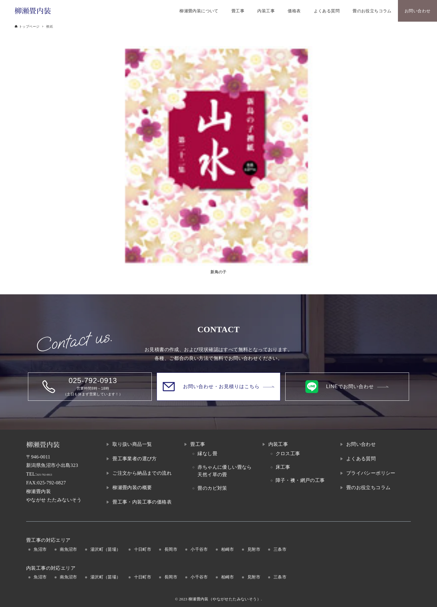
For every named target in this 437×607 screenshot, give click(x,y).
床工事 (283, 467)
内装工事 (278, 444)
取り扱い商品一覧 (132, 444)
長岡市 (170, 549)
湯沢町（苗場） (105, 549)
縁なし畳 (207, 453)
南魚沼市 (68, 549)
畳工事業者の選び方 (134, 458)
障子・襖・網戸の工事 (300, 480)
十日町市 (142, 549)
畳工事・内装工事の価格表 (142, 501)
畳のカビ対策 (212, 488)
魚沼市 (40, 549)
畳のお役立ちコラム (368, 487)
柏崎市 (227, 549)
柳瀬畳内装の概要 (132, 487)
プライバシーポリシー (371, 473)
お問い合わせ (361, 444)
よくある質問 (361, 458)
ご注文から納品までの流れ (142, 473)
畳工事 (197, 444)
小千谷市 (199, 549)
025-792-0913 (51, 474)
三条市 (280, 549)
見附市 (253, 549)
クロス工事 (288, 453)
